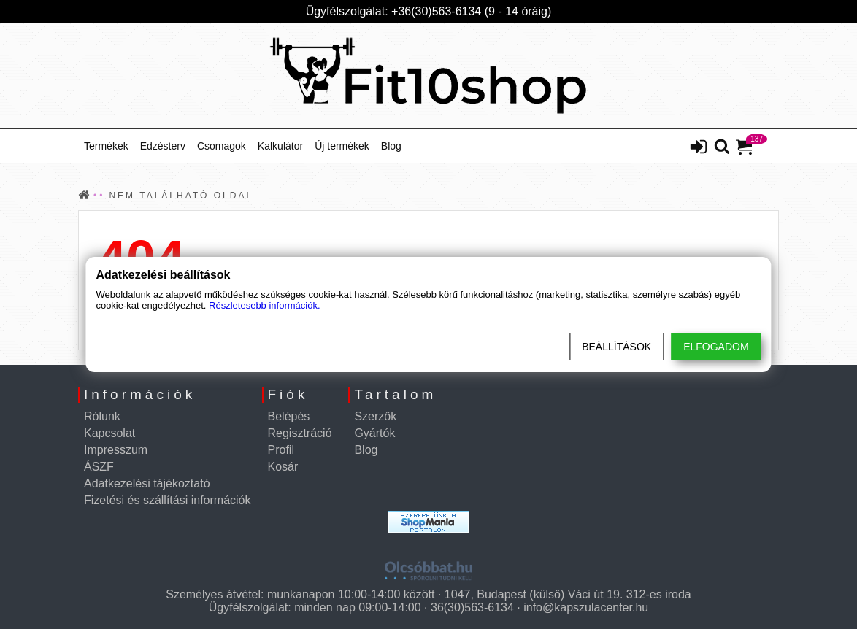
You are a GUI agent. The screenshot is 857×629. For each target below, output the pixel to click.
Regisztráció (300, 433)
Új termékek (342, 146)
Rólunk (102, 416)
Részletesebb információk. (264, 305)
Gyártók (374, 433)
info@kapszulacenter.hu (585, 607)
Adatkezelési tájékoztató (147, 483)
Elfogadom (715, 346)
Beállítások (616, 346)
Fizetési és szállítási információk (167, 500)
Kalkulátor (280, 146)
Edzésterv (162, 146)
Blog (391, 146)
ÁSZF (99, 466)
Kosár (283, 466)
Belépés (289, 416)
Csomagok (221, 146)
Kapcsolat (109, 433)
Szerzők (375, 416)
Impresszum (115, 450)
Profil (281, 450)
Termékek (106, 146)
